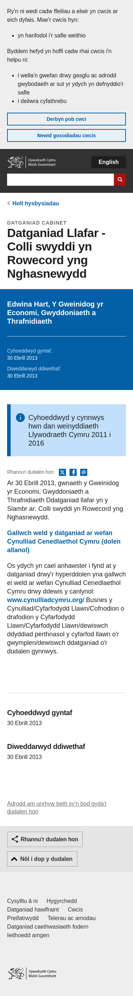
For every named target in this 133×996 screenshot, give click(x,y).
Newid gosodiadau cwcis (66, 135)
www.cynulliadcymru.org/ (45, 600)
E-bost (83, 473)
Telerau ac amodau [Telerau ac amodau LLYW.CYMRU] (72, 918)
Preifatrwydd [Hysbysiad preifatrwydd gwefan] (23, 918)
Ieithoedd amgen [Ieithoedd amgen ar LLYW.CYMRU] (28, 935)
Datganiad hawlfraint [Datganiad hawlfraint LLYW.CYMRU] (33, 910)
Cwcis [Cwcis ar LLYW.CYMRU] (75, 910)
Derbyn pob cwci (66, 119)
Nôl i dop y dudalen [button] (46, 859)
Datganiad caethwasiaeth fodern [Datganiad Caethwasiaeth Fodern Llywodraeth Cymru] (48, 927)
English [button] (109, 162)
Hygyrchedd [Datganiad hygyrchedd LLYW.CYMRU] (61, 901)
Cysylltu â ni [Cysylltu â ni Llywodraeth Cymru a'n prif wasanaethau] (22, 901)
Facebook (73, 473)
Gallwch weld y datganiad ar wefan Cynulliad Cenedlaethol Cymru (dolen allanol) (64, 541)
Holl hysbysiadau (35, 203)
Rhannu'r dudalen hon (49, 839)
